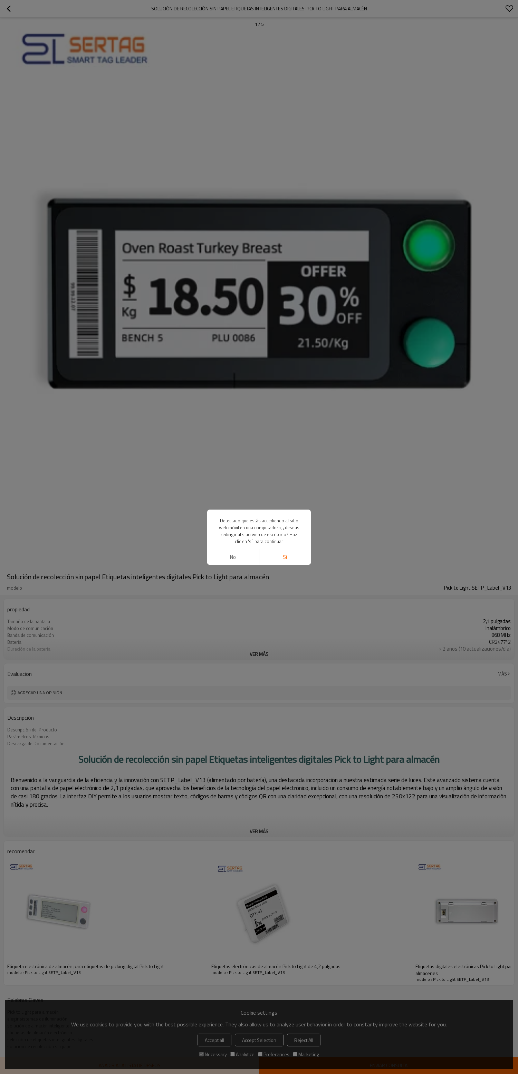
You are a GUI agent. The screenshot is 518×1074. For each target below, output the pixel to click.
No (233, 557)
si (285, 557)
